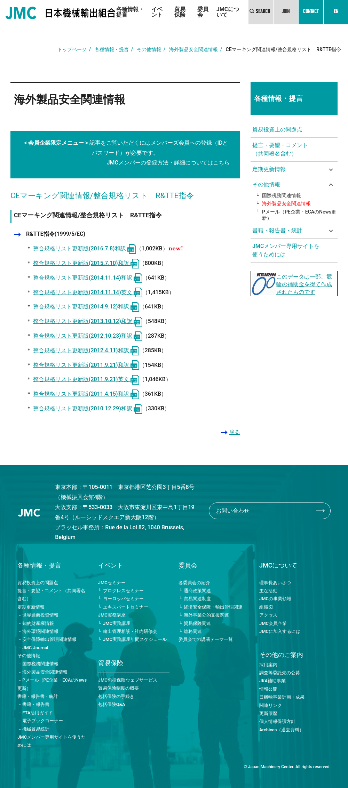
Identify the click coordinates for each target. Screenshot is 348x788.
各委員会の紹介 (194, 582)
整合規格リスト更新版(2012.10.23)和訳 (87, 335)
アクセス (268, 615)
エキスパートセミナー (125, 607)
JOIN (286, 12)
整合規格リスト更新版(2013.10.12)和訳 (87, 321)
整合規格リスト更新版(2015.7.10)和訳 (86, 263)
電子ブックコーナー (42, 720)
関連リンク (270, 705)
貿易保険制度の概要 (118, 688)
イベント (157, 12)
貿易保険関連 (197, 623)
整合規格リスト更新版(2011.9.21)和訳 (86, 365)
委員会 (202, 12)
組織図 (266, 607)
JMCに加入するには (279, 631)
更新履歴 (268, 713)
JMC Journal (35, 647)
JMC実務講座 (112, 615)
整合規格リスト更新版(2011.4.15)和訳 (86, 394)
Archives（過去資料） (281, 729)
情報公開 (268, 689)
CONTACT (310, 12)
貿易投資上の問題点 (277, 129)
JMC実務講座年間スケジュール (135, 639)
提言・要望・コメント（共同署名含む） (280, 149)
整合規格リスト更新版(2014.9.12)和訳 (86, 306)
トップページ (72, 49)
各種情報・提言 (130, 12)
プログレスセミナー (123, 590)
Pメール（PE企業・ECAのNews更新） (299, 215)
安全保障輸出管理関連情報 (49, 639)
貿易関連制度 (197, 598)
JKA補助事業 (272, 680)
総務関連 (193, 631)
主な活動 (268, 590)
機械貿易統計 (35, 729)
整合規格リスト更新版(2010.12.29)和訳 (87, 408)
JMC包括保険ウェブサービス (127, 680)
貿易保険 (179, 12)
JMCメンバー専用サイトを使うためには (285, 250)
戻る (234, 432)
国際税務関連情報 (281, 195)
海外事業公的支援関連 (206, 615)
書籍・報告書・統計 (37, 696)
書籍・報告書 (35, 704)
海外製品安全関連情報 (193, 49)
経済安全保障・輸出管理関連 (213, 607)
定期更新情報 (31, 607)
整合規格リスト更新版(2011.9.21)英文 (86, 379)
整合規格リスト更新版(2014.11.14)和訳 (87, 277)
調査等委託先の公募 (279, 672)
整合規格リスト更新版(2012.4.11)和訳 (86, 350)
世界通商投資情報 (40, 615)
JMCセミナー (112, 582)
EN (336, 12)
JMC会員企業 (273, 623)
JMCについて (227, 12)
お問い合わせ (233, 510)
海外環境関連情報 (40, 631)
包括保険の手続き (116, 696)
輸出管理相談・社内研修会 (130, 631)
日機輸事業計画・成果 (281, 697)
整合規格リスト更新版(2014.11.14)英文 (87, 292)
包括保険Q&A (111, 704)
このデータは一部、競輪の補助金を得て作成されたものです (304, 284)
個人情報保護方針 (277, 721)
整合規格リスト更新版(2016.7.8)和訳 (84, 248)
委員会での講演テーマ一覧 (206, 639)
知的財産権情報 (38, 623)
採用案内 (268, 664)
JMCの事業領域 (275, 598)
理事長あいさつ (275, 582)
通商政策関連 (197, 590)
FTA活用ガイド (37, 712)
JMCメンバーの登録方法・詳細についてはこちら (168, 162)
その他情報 (149, 49)
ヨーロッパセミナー (123, 598)
